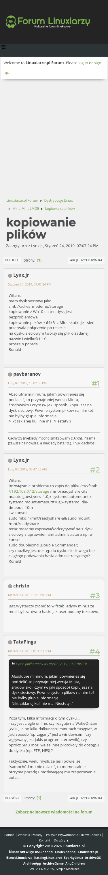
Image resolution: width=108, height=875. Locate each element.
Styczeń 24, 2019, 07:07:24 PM (30, 284)
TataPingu (24, 642)
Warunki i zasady (30, 835)
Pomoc (9, 835)
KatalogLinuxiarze (48, 857)
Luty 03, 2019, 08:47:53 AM (27, 469)
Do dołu (12, 260)
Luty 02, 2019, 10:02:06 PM (27, 383)
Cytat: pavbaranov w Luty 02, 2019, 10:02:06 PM (51, 663)
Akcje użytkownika (86, 260)
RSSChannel (44, 852)
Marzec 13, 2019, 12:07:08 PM (29, 595)
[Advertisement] (54, 136)
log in (83, 62)
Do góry (12, 798)
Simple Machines (67, 869)
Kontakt (44, 840)
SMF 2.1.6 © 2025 (41, 869)
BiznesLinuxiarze (19, 857)
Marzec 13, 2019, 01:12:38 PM (29, 651)
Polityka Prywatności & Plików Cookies (73, 835)
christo (21, 586)
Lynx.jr (21, 275)
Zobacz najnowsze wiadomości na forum (54, 812)
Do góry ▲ (61, 840)
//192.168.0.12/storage (29, 491)
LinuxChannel (65, 852)
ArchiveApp (32, 863)
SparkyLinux (73, 857)
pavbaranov (27, 374)
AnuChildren (75, 863)
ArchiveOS (93, 857)
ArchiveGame (53, 863)
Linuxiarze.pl (88, 852)
